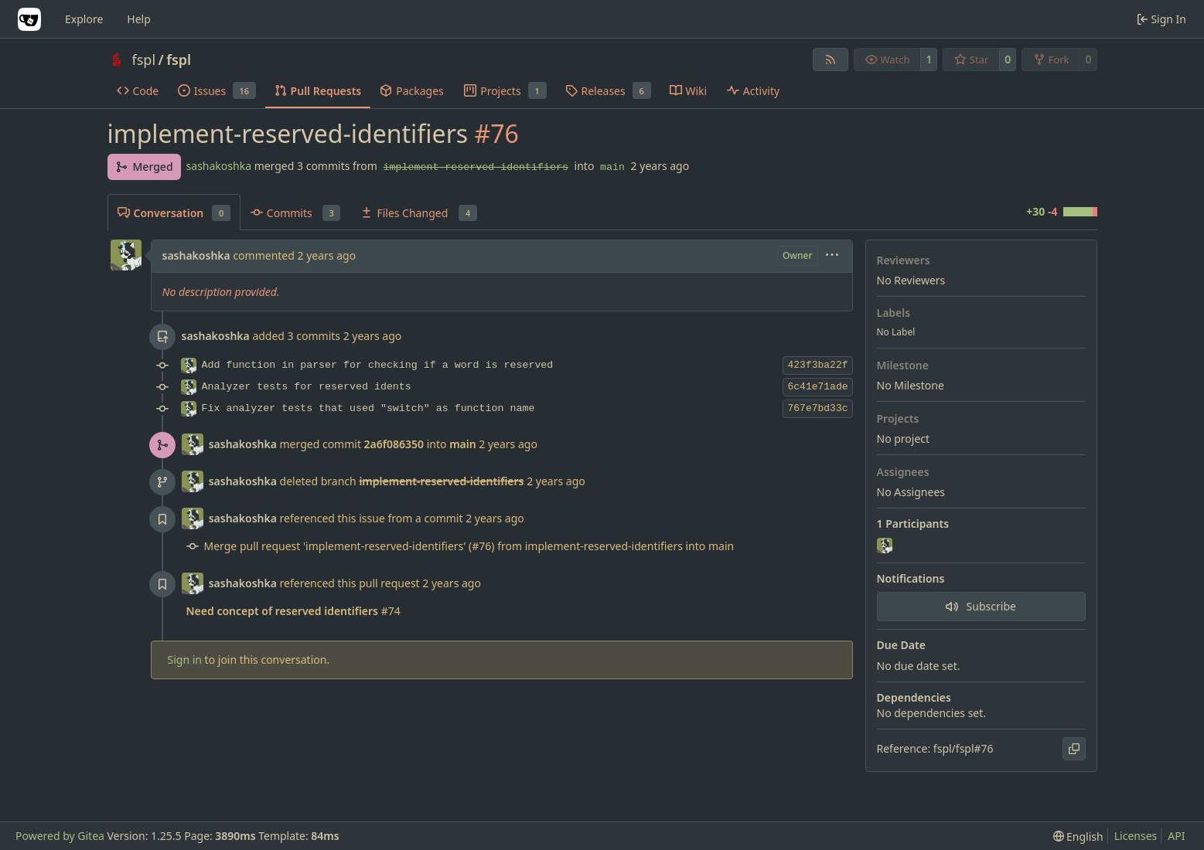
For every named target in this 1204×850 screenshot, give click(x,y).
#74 (293, 611)
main (612, 167)
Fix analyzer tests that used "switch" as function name (368, 408)
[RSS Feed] (830, 59)
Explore (84, 19)
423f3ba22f (817, 365)
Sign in (185, 659)
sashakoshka (218, 165)
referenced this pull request (351, 583)
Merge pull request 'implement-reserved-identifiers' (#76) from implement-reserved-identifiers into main (469, 546)
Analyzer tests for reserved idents (306, 387)
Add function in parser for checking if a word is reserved (378, 365)
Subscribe (981, 606)
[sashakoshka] (886, 546)
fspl (144, 59)
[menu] (832, 256)
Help (139, 19)
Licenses (1136, 835)
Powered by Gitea (59, 835)
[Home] (29, 19)
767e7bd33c (817, 408)
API (1176, 835)
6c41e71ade (817, 387)
